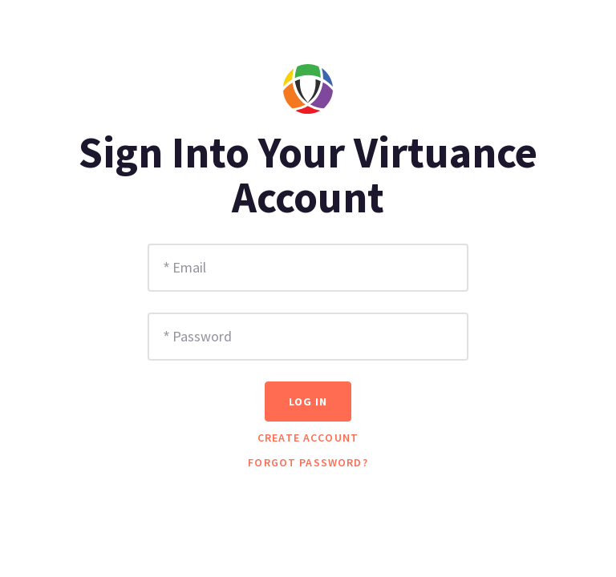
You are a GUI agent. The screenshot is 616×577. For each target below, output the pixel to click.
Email (189, 267)
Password (202, 336)
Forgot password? (308, 462)
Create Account (308, 437)
